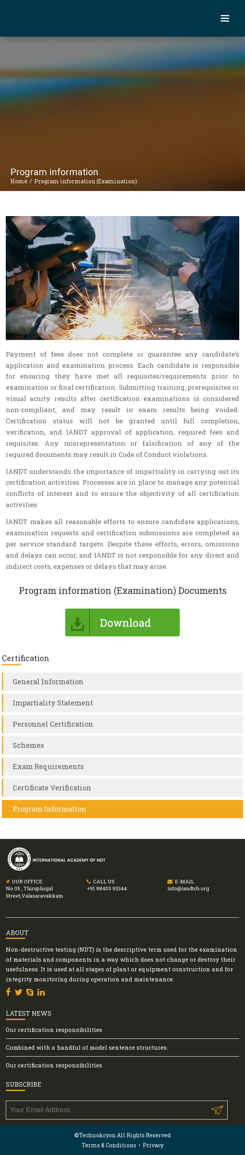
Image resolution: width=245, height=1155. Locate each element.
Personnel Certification (53, 724)
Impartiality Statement (53, 702)
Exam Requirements (48, 766)
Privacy (153, 1145)
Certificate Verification (52, 787)
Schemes (28, 745)
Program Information (49, 808)
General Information (48, 681)
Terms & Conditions (109, 1145)
